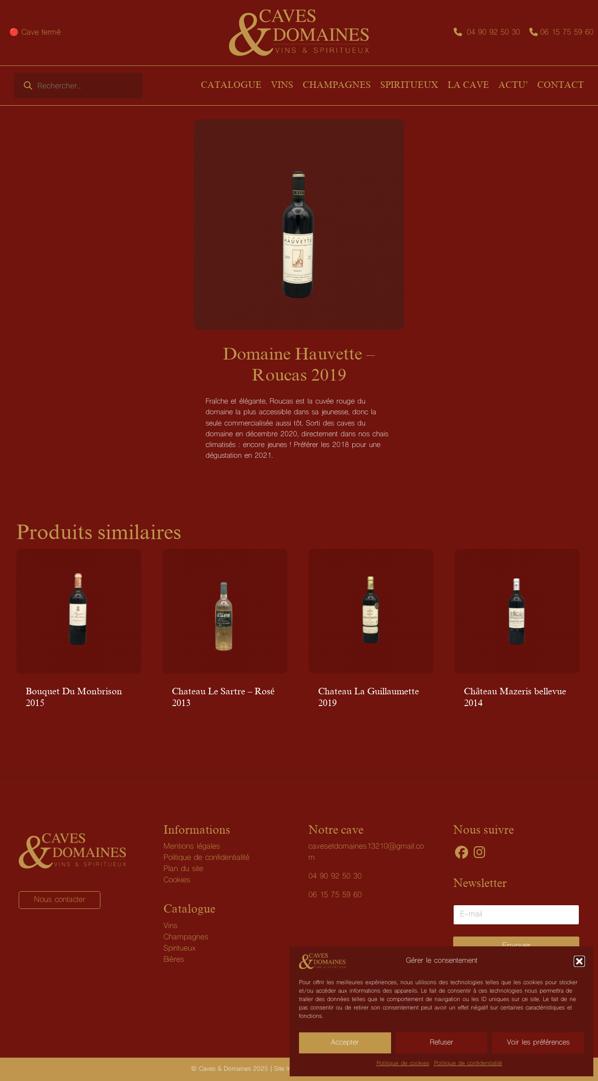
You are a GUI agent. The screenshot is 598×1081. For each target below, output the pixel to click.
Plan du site (183, 869)
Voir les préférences (538, 1042)
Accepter (345, 1042)
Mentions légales (192, 847)
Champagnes (186, 937)
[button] (579, 961)
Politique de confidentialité (468, 1063)
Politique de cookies (403, 1063)
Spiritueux (180, 949)
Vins (171, 926)
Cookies (177, 880)
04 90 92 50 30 (493, 33)
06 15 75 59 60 (566, 33)
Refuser (441, 1042)
